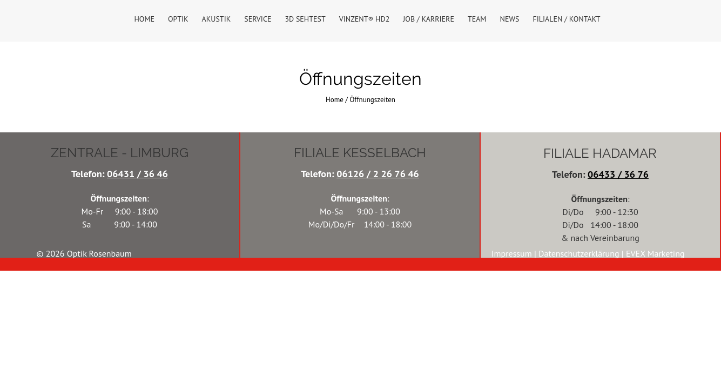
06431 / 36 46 (137, 173)
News (509, 19)
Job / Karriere (428, 19)
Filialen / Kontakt (566, 19)
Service (257, 19)
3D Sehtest (305, 19)
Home (144, 19)
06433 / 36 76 (618, 174)
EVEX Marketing (655, 253)
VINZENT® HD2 (364, 19)
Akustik (216, 19)
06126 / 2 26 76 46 (377, 173)
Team (477, 19)
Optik (178, 19)
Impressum (512, 253)
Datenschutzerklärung (580, 253)
